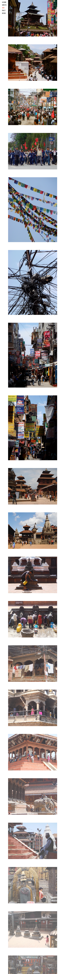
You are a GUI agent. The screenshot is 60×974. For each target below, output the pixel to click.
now (4, 13)
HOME (4, 2)
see (3, 8)
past (4, 10)
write (4, 5)
